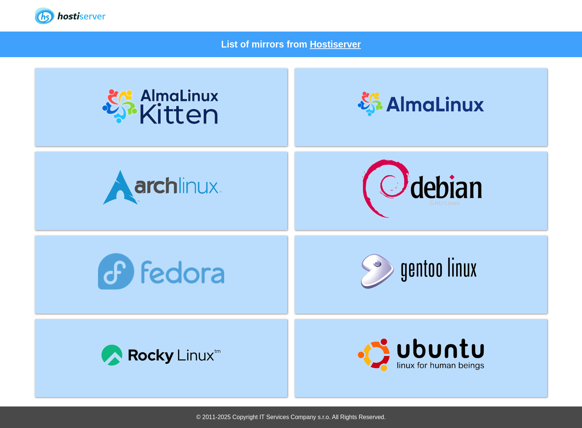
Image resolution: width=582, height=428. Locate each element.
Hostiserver (335, 44)
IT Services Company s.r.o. (295, 417)
